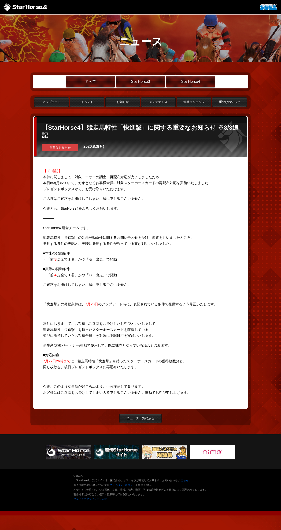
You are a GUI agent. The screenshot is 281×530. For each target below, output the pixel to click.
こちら (185, 480)
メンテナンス (158, 102)
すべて (90, 81)
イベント (87, 102)
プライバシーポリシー (122, 485)
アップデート (51, 102)
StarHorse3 (140, 81)
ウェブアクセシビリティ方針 (90, 498)
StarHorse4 (190, 81)
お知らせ (123, 102)
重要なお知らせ (229, 102)
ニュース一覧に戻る (140, 418)
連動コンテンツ (194, 102)
